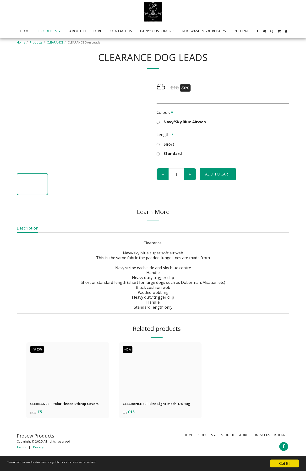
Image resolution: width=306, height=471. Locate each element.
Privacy (38, 454)
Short (165, 144)
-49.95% (38, 349)
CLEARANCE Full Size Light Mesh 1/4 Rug (157, 407)
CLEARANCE (55, 42)
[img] (67, 370)
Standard (169, 153)
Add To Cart (217, 174)
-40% (128, 349)
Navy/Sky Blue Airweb (181, 122)
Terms (21, 454)
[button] (257, 31)
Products (36, 42)
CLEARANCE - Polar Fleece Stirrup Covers (62, 407)
